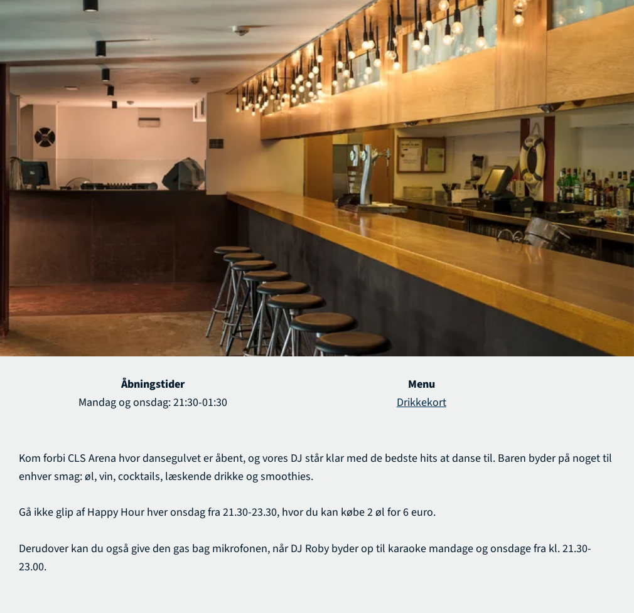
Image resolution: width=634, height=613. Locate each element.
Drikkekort (421, 402)
